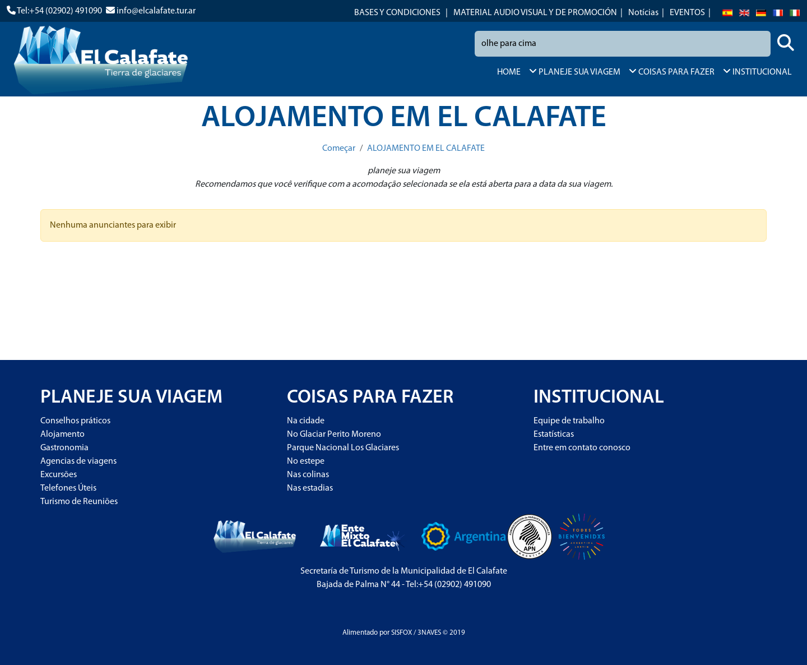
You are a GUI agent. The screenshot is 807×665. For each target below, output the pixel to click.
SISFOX (401, 632)
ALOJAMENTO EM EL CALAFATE (426, 148)
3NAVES (429, 632)
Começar (338, 148)
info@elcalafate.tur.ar (156, 11)
